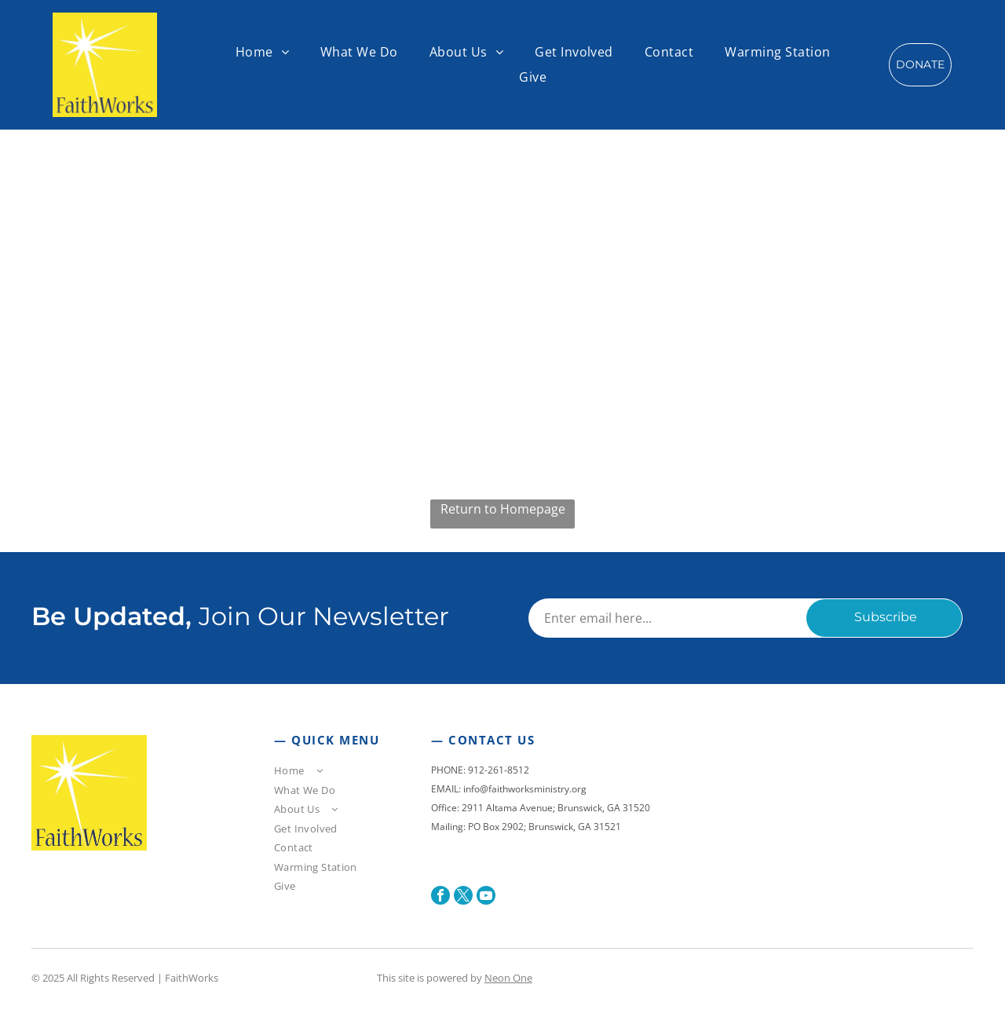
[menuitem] (262, 51)
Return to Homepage (502, 509)
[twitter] (463, 897)
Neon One (508, 978)
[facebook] (440, 897)
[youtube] (486, 897)
